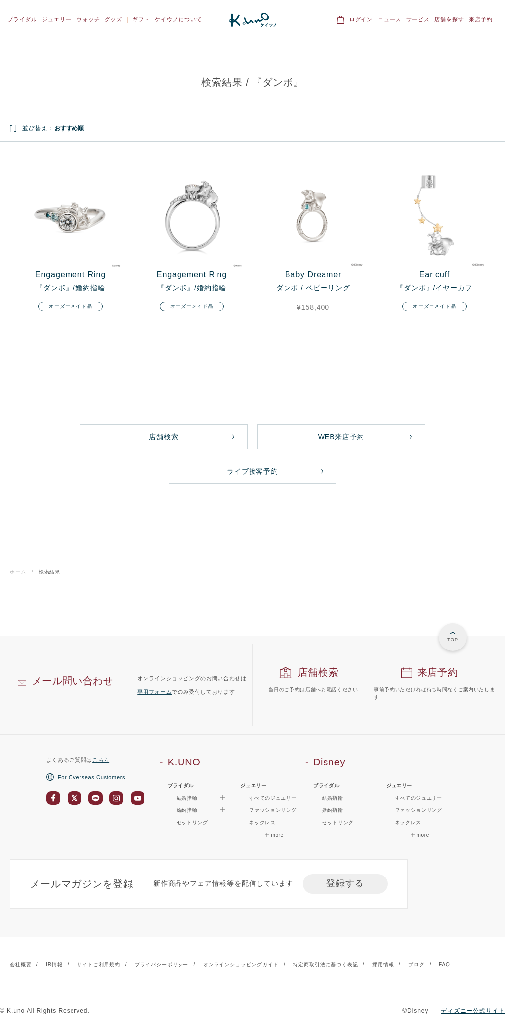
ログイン (361, 19)
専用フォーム (154, 692)
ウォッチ (88, 19)
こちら (100, 760)
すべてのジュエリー (272, 798)
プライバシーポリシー (162, 964)
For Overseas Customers (85, 777)
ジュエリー (57, 19)
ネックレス (262, 822)
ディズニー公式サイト (473, 1010)
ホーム (18, 571)
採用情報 (383, 964)
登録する (345, 883)
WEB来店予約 (341, 437)
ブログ (416, 964)
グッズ (113, 19)
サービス (418, 19)
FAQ (444, 964)
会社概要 (21, 964)
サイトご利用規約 (98, 964)
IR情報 (54, 964)
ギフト (141, 19)
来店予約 (481, 19)
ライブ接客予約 (253, 471)
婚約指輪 (332, 810)
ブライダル (22, 19)
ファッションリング (272, 810)
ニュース (389, 19)
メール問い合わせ (72, 680)
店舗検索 (164, 437)
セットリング (192, 822)
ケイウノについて (178, 19)
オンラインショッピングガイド (241, 964)
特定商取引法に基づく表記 (325, 964)
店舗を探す (449, 19)
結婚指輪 (332, 798)
